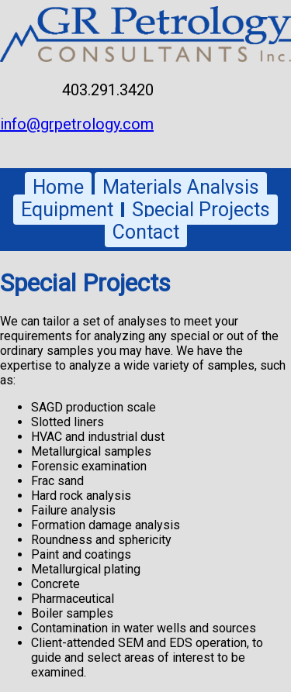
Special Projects (201, 209)
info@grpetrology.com (77, 124)
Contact (146, 232)
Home (58, 187)
